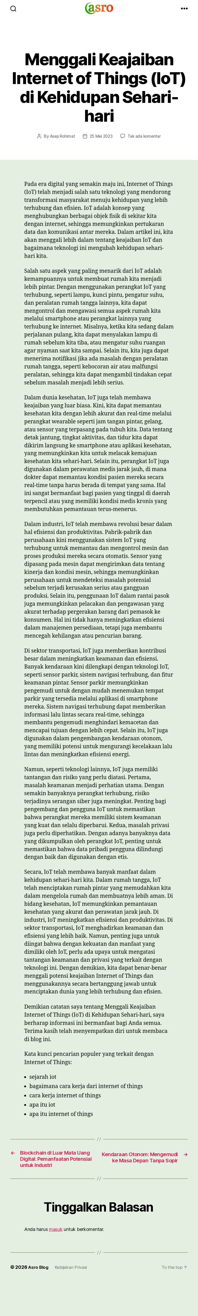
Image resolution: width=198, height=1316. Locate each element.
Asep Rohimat (61, 136)
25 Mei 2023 (101, 136)
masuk (56, 1240)
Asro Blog (39, 1278)
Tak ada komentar (145, 136)
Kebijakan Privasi (73, 1278)
